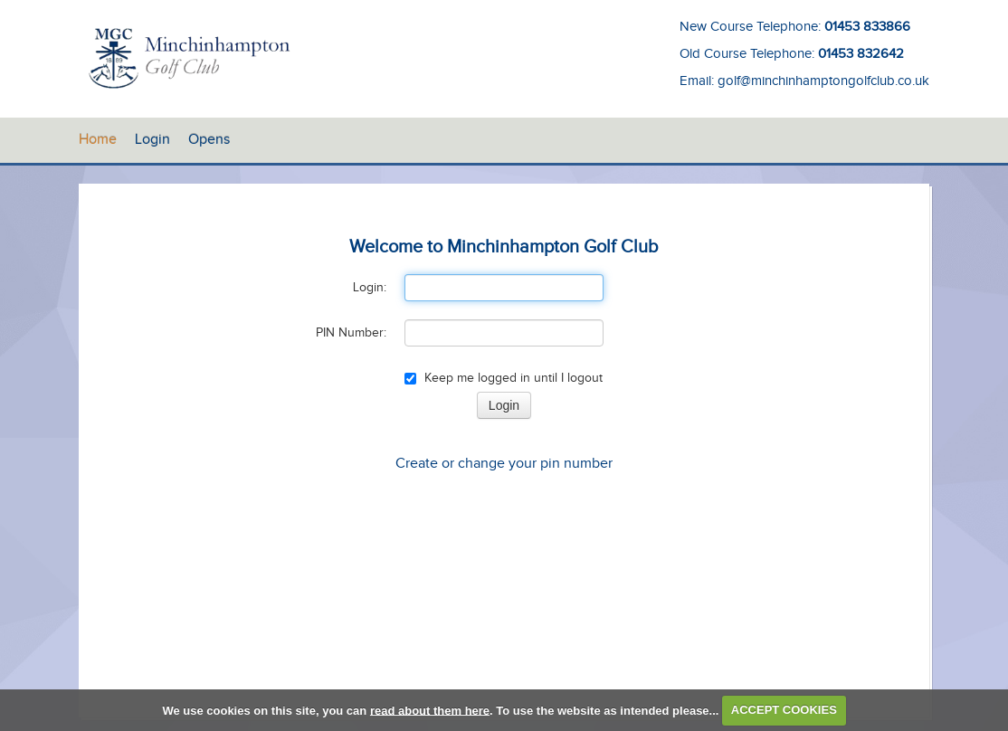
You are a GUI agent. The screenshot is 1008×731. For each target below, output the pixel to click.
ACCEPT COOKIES (784, 710)
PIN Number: (351, 333)
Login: (369, 287)
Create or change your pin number (504, 463)
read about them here (430, 710)
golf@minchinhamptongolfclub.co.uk (823, 81)
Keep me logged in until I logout (503, 378)
